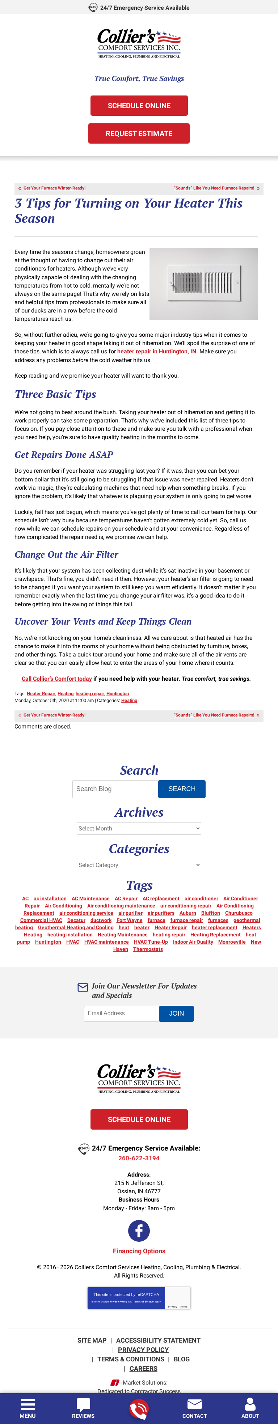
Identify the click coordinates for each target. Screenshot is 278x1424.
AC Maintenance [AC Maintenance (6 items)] (91, 888)
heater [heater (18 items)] (141, 917)
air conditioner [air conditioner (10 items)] (201, 888)
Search (183, 778)
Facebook (139, 1220)
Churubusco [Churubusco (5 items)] (239, 903)
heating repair (90, 684)
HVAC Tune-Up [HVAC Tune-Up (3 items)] (151, 932)
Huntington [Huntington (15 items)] (48, 932)
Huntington (117, 684)
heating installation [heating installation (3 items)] (70, 924)
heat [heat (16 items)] (124, 917)
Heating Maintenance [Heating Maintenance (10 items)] (123, 924)
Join (177, 1003)
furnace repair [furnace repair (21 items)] (186, 910)
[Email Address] (123, 1004)
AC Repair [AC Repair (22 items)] (126, 888)
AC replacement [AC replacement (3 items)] (161, 888)
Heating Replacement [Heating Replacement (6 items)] (215, 924)
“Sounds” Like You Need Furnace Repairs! (214, 187)
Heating (65, 684)
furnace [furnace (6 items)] (156, 910)
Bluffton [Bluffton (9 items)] (210, 903)
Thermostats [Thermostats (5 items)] (148, 939)
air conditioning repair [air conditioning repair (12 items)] (185, 895)
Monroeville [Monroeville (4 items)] (232, 932)
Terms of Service (143, 1290)
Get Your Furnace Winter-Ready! (54, 187)
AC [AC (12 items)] (25, 888)
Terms (184, 1295)
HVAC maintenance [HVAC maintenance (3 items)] (106, 932)
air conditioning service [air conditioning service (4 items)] (86, 903)
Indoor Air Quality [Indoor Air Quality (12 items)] (193, 932)
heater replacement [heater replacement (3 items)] (214, 917)
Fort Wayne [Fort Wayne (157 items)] (130, 910)
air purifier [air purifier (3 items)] (130, 903)
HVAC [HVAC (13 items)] (72, 932)
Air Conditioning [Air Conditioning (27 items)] (63, 895)
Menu (28, 1415)
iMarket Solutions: (144, 1369)
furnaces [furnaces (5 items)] (218, 910)
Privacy (172, 1295)
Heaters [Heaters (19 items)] (252, 917)
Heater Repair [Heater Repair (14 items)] (171, 917)
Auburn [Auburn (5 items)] (188, 903)
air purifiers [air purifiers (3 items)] (161, 903)
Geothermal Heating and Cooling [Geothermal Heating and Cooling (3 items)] (76, 917)
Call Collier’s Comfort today (57, 669)
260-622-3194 (138, 1409)
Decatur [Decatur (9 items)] (76, 910)
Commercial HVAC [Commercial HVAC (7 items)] (41, 910)
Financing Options (139, 1240)
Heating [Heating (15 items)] (33, 924)
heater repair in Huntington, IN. (157, 348)
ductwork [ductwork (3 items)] (100, 910)
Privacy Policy (118, 1290)
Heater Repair (41, 684)
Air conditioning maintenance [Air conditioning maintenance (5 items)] (121, 895)
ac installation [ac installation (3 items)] (50, 888)
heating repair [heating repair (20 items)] (169, 924)
